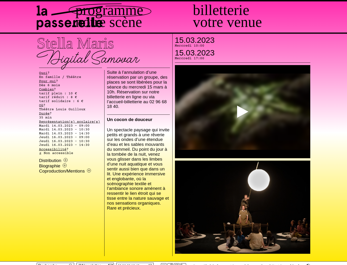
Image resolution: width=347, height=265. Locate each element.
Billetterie (247, 10)
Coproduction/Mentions (65, 171)
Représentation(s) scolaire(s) (69, 122)
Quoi (43, 73)
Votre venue (253, 22)
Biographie (53, 166)
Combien (46, 90)
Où (41, 105)
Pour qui (47, 81)
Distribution (53, 160)
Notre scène (161, 22)
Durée (44, 114)
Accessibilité (52, 149)
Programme (162, 10)
